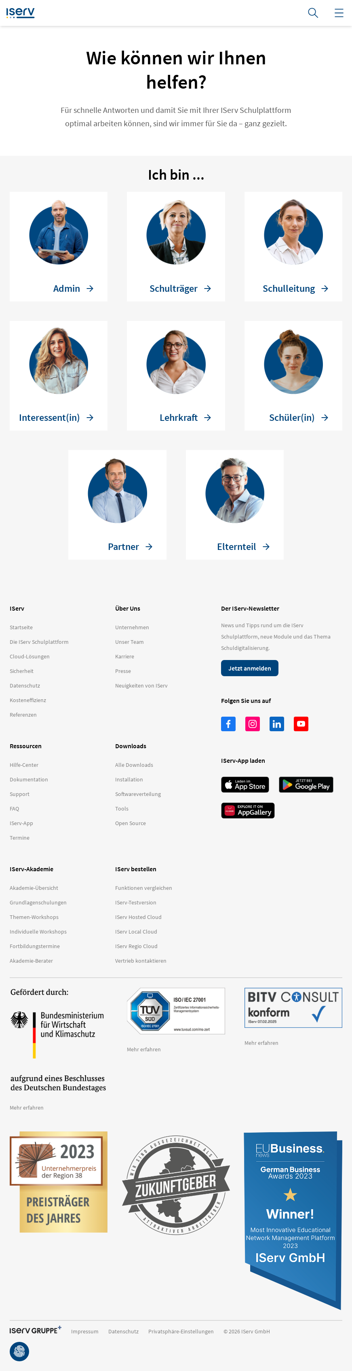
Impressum (85, 1331)
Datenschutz (123, 1331)
